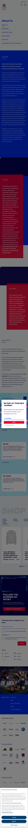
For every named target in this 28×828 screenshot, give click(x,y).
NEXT (14, 422)
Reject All (14, 821)
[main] (14, 808)
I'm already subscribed (9, 425)
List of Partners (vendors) (7, 812)
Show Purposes (14, 825)
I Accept (14, 817)
